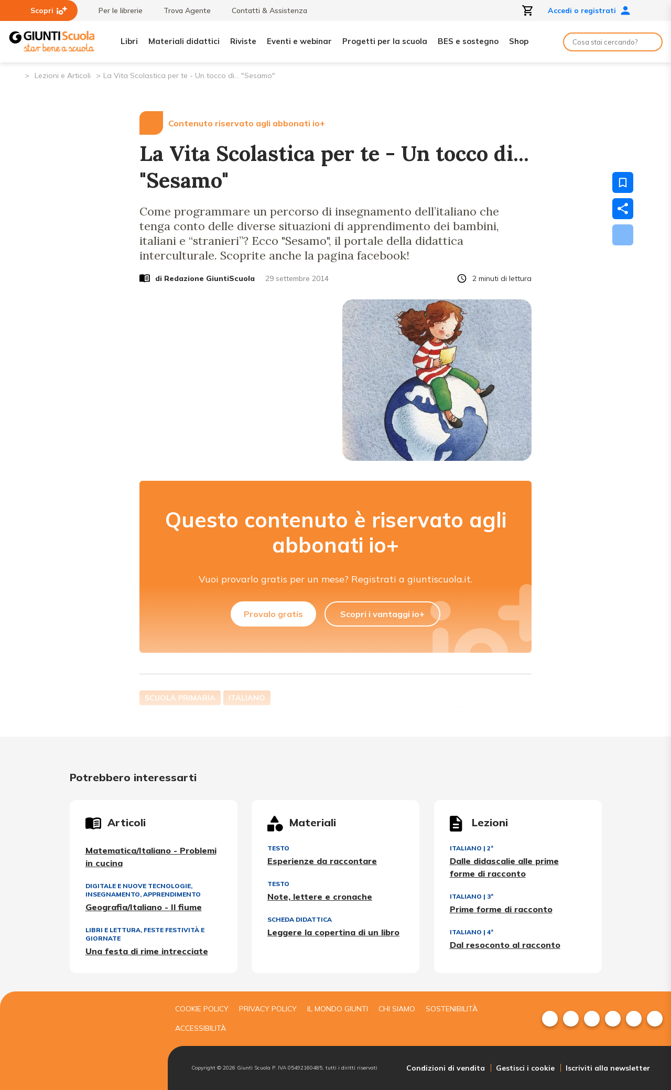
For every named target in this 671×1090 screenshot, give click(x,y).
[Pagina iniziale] (16, 75)
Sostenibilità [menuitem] (452, 1008)
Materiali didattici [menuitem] (184, 41)
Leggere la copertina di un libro (333, 932)
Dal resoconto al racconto (505, 945)
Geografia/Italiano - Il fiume (143, 907)
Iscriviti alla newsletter (608, 1068)
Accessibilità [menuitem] (200, 1028)
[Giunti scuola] (81, 1040)
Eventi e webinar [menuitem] (299, 41)
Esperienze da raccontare (322, 861)
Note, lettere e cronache (319, 896)
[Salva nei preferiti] (622, 182)
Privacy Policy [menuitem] (268, 1008)
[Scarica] (622, 234)
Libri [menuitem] (129, 41)
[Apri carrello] (528, 10)
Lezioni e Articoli (63, 75)
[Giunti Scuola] (51, 41)
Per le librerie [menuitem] (115, 10)
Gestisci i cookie (525, 1068)
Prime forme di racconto (501, 909)
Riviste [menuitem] (243, 41)
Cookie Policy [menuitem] (202, 1008)
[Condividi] (622, 208)
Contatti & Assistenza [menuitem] (264, 10)
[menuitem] (550, 1019)
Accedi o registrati (589, 10)
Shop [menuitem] (518, 41)
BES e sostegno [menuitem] (468, 41)
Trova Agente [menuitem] (182, 10)
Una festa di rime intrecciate (146, 951)
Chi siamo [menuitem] (396, 1008)
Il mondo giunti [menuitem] (337, 1008)
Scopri (48, 10)
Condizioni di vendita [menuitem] (445, 1068)
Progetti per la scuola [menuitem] (384, 41)
